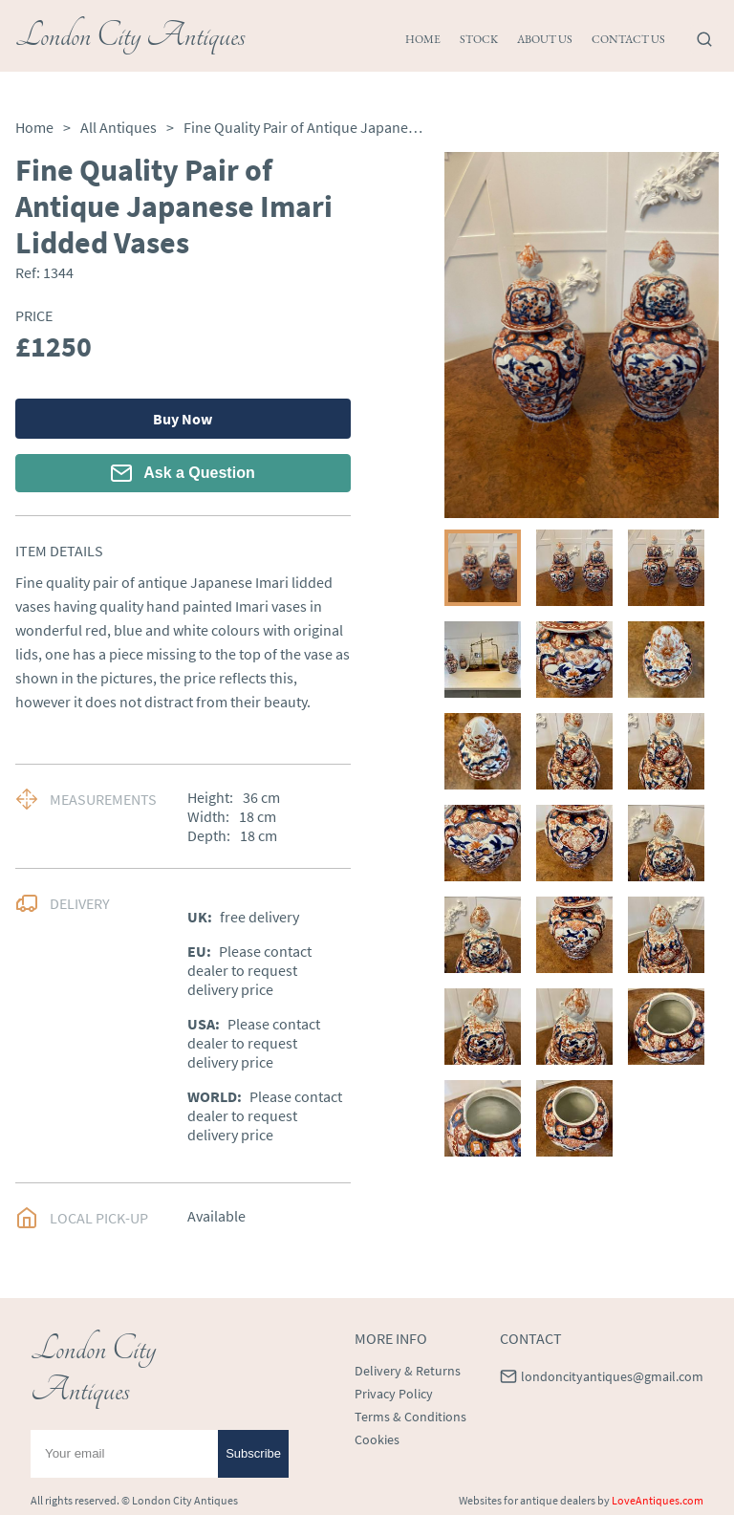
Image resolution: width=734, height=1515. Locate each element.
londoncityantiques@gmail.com (612, 1376)
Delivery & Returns (408, 1370)
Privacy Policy (394, 1393)
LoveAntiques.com (657, 1500)
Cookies (377, 1439)
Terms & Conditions (410, 1416)
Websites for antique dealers (527, 1500)
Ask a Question (182, 473)
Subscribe (253, 1453)
